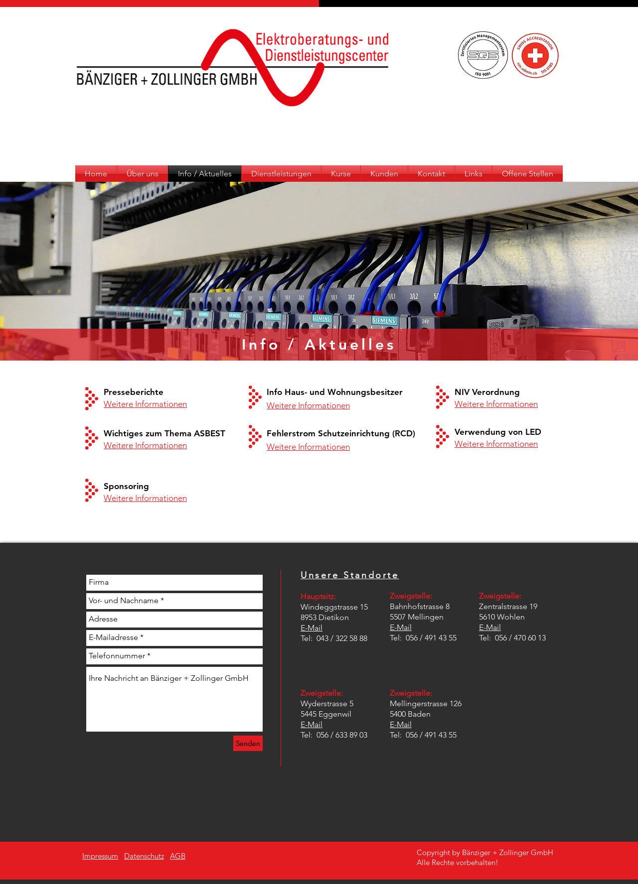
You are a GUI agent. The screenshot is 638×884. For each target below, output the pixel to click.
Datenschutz (144, 856)
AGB (177, 856)
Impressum (100, 856)
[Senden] (248, 743)
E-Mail (311, 627)
